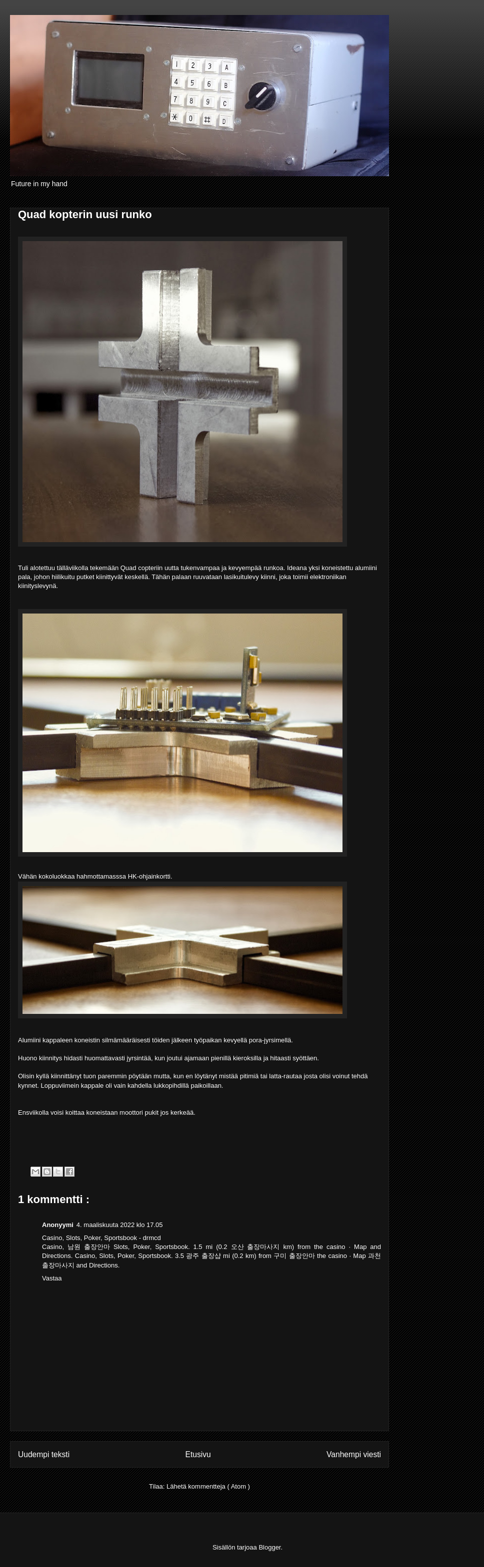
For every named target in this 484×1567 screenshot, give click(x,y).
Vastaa (52, 1278)
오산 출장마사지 (255, 1247)
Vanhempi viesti (353, 1454)
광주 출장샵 (203, 1255)
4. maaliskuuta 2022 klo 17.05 (119, 1225)
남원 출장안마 (89, 1247)
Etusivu (198, 1454)
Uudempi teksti (44, 1454)
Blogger (269, 1547)
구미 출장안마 (294, 1255)
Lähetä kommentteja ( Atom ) (208, 1486)
